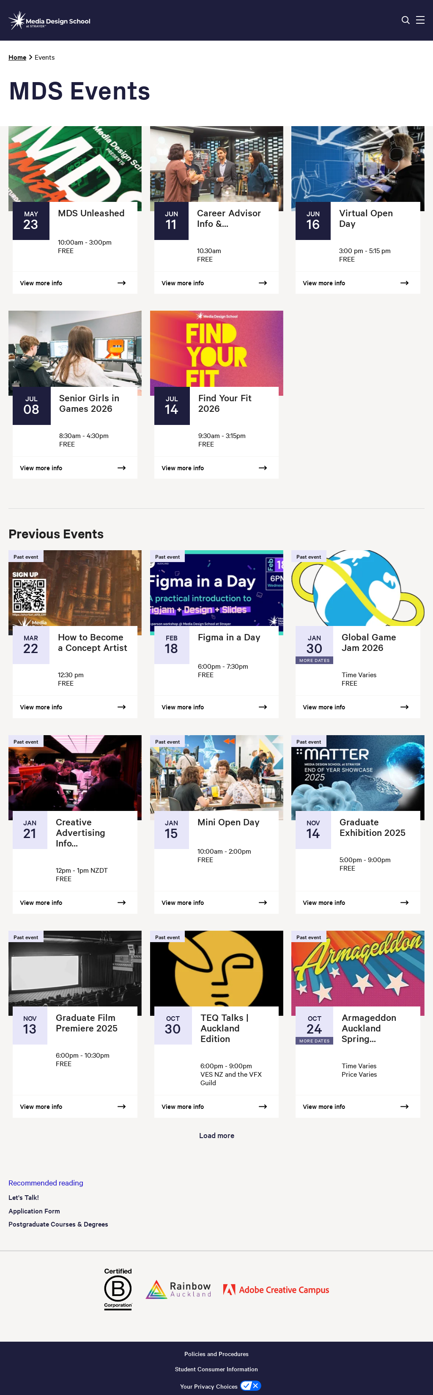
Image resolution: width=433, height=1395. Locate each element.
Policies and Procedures (216, 1353)
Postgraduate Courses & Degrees (58, 1223)
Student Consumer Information (216, 1369)
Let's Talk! (23, 1197)
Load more (216, 1135)
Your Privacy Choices (209, 1386)
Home (17, 56)
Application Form (34, 1210)
